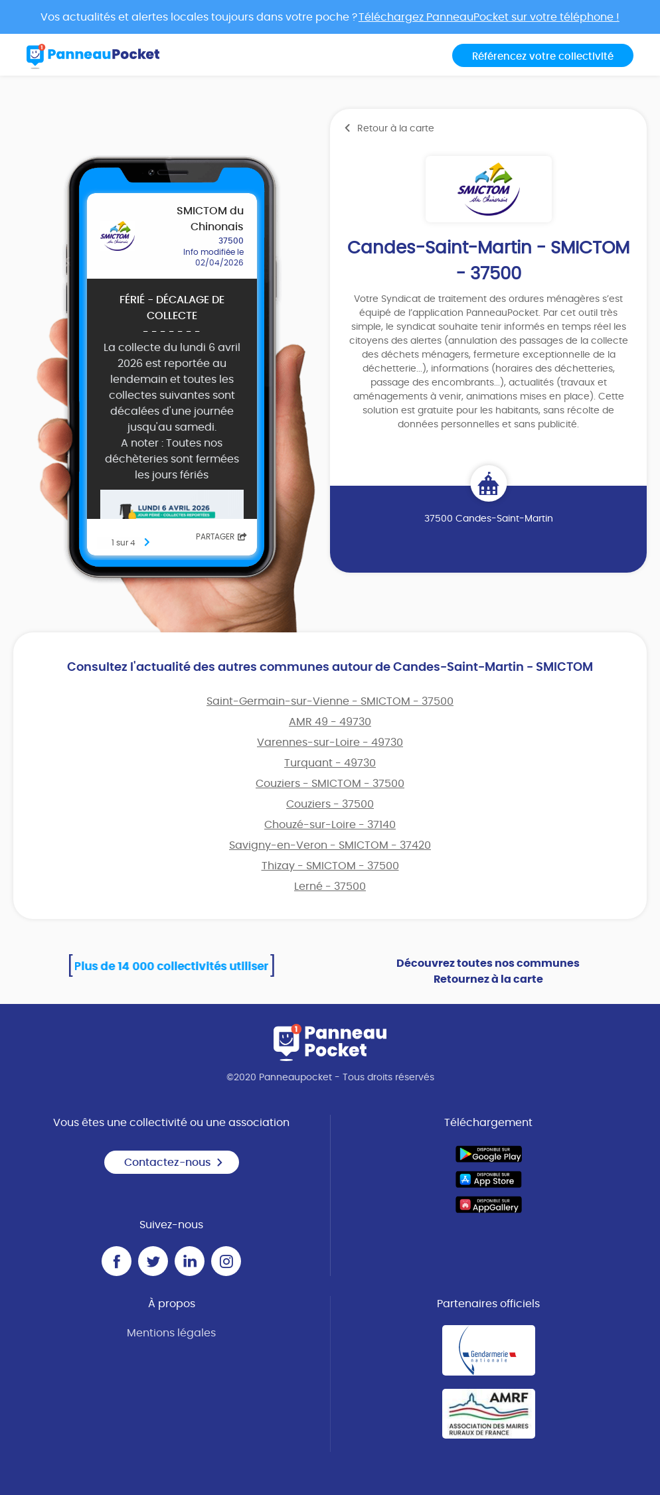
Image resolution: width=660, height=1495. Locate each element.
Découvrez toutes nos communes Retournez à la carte (488, 971)
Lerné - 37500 (330, 886)
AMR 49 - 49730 (330, 722)
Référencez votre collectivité (543, 57)
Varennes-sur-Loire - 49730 (330, 742)
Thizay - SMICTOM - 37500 (330, 866)
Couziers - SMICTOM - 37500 (330, 783)
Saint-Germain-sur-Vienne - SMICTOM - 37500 (330, 701)
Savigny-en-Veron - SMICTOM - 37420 (330, 845)
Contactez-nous (174, 1162)
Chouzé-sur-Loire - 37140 (330, 824)
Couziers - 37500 (330, 804)
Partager (221, 537)
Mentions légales (171, 1333)
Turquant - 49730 (330, 763)
